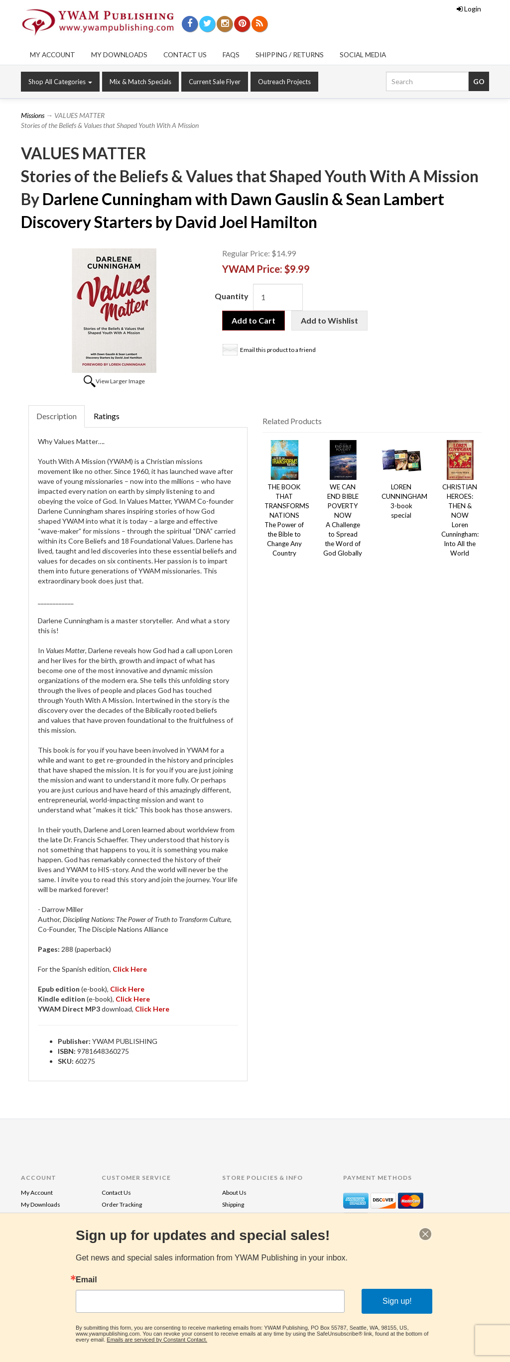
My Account (52, 55)
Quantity (232, 296)
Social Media (363, 55)
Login (469, 8)
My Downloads (119, 55)
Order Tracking (122, 1204)
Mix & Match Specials (140, 82)
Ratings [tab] (107, 416)
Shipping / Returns (289, 55)
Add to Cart (253, 320)
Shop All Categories (60, 82)
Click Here (133, 999)
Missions (32, 115)
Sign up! (397, 1301)
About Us (234, 1192)
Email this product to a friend (278, 349)
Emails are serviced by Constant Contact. (157, 1340)
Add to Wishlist (329, 320)
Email (86, 1280)
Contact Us (185, 55)
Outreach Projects (284, 82)
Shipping (233, 1204)
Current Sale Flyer (215, 82)
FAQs (231, 55)
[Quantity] (278, 297)
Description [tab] (56, 416)
